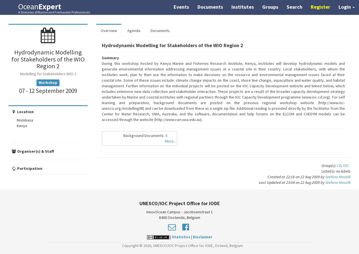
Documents (210, 7)
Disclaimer (202, 236)
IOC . (347, 165)
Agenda (133, 30)
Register (320, 7)
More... (170, 141)
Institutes (242, 7)
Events (181, 7)
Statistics (181, 236)
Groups (270, 7)
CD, (340, 165)
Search (294, 7)
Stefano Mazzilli (338, 176)
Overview (109, 30)
